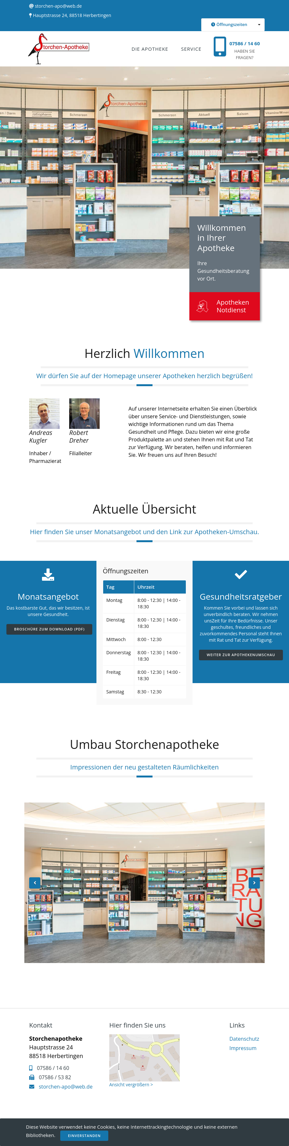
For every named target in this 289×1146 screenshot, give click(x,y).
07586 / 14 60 (244, 43)
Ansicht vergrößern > (131, 1084)
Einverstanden (84, 1135)
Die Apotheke (150, 49)
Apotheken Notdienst (233, 306)
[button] (233, 24)
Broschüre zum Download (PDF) (49, 629)
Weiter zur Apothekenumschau (241, 654)
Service (191, 49)
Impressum (242, 1048)
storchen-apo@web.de (58, 6)
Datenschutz (244, 1038)
